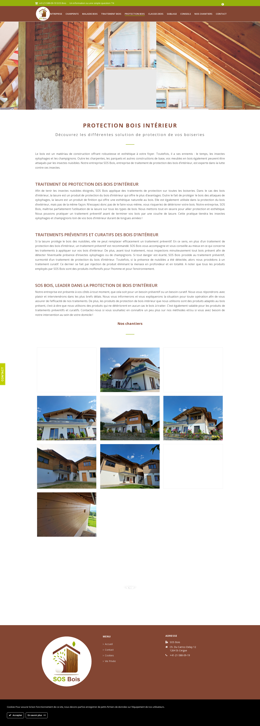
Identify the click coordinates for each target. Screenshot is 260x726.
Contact (221, 13)
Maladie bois (90, 13)
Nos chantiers (203, 13)
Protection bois (135, 13)
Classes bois (155, 13)
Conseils (185, 13)
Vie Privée (108, 661)
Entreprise (55, 13)
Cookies (107, 655)
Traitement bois (111, 13)
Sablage (172, 13)
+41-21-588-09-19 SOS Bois (49, 3)
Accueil (107, 644)
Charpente (72, 13)
